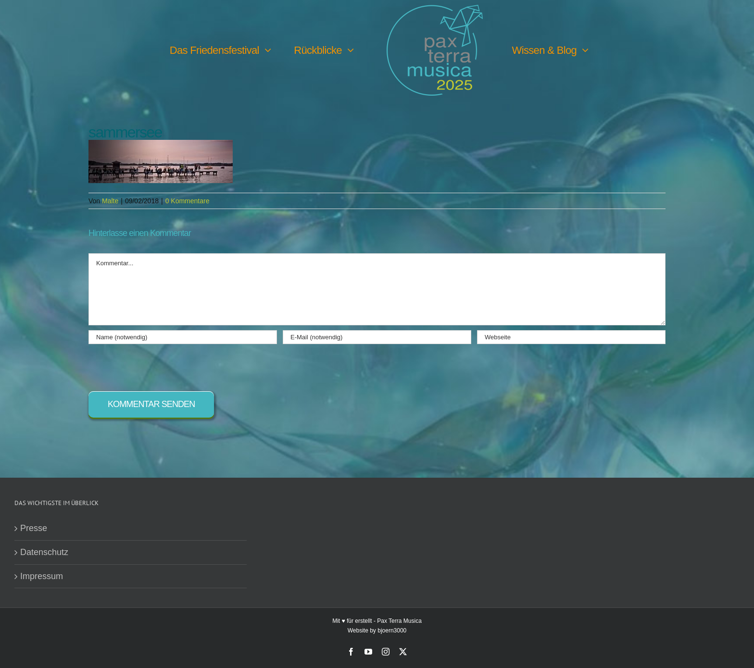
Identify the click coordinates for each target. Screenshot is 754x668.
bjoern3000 (391, 630)
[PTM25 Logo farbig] (435, 9)
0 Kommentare (187, 201)
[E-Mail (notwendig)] (377, 337)
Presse (33, 528)
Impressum (41, 576)
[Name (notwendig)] (182, 337)
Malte (110, 201)
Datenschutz (44, 552)
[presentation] (161, 363)
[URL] (571, 337)
